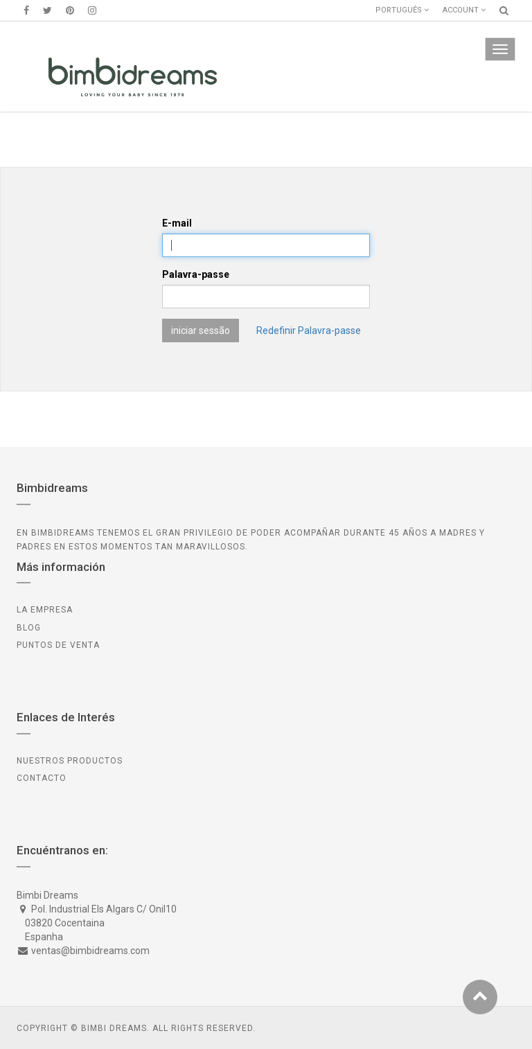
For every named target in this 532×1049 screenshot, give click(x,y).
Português (402, 10)
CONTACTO (41, 778)
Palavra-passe (195, 274)
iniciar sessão (200, 330)
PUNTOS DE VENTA (58, 645)
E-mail (177, 223)
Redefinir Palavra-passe (308, 330)
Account (464, 10)
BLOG (29, 628)
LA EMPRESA (45, 610)
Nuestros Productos (70, 761)
